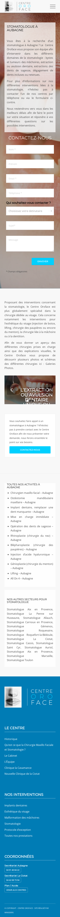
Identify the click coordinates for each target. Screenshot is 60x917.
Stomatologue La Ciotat (29, 639)
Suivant (48, 390)
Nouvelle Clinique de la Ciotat (22, 774)
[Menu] (51, 6)
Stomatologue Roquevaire (29, 630)
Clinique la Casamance (18, 768)
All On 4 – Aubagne (22, 578)
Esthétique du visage (16, 811)
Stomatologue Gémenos (29, 626)
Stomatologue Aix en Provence (29, 651)
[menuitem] (51, 6)
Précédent (11, 390)
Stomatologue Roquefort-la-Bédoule (29, 635)
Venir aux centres (16, 890)
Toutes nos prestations (18, 835)
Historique (10, 739)
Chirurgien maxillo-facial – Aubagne (32, 493)
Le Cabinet (10, 755)
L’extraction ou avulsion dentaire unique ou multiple (36, 399)
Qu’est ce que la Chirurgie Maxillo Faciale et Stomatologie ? (28, 747)
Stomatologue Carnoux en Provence (29, 622)
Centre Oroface (25, 908)
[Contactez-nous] (30, 449)
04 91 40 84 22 (12, 870)
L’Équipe (9, 761)
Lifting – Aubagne (21, 573)
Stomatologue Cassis (20, 643)
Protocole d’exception (17, 830)
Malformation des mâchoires (21, 817)
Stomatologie (12, 823)
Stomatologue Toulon (20, 660)
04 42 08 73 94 (12, 880)
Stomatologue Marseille (29, 656)
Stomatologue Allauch (37, 618)
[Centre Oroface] (24, 6)
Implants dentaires (15, 805)
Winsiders (9, 912)
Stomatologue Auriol (38, 647)
